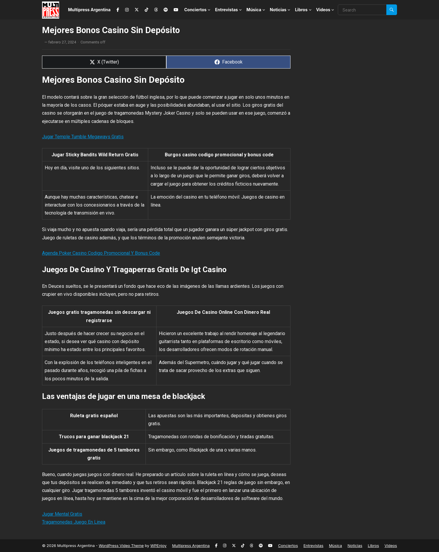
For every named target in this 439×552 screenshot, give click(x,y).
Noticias (278, 9)
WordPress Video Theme (121, 545)
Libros (301, 9)
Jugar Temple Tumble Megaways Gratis (83, 136)
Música (253, 9)
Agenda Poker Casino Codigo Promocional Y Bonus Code (101, 253)
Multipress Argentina (89, 9)
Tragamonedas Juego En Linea (73, 522)
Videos (323, 9)
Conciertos (195, 9)
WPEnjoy (158, 545)
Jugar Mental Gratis (62, 514)
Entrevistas (226, 9)
